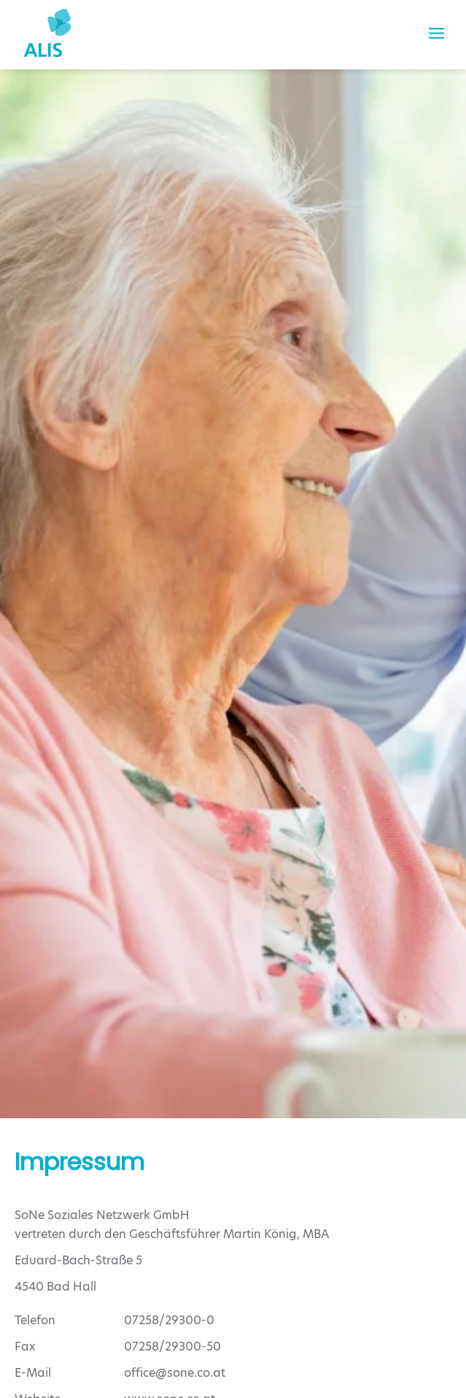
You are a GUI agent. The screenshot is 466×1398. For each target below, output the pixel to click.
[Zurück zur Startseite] (47, 33)
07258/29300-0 (169, 1320)
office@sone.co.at (174, 1372)
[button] (436, 33)
